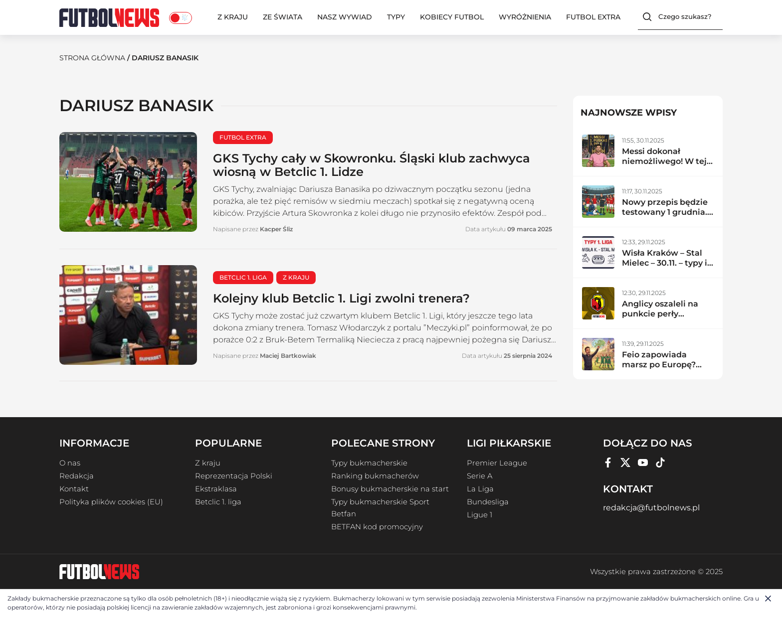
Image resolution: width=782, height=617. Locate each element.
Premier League (497, 463)
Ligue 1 (479, 514)
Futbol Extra (593, 16)
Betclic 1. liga (218, 501)
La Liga (480, 488)
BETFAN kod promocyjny (377, 526)
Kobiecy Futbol (452, 16)
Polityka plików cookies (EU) (111, 501)
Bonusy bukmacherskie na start (390, 488)
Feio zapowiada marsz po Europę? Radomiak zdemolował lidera (660, 369)
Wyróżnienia (525, 16)
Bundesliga (488, 501)
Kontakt (74, 488)
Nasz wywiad (344, 16)
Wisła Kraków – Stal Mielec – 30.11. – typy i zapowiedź (664, 263)
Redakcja (76, 475)
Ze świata (282, 16)
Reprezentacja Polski (233, 475)
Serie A (479, 475)
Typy (396, 16)
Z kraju (232, 16)
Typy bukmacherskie (369, 463)
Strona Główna (92, 57)
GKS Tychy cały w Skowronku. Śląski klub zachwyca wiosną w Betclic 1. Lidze (371, 165)
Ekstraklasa (216, 488)
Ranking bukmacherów (375, 475)
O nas (69, 463)
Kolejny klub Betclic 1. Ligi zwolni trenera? (341, 298)
